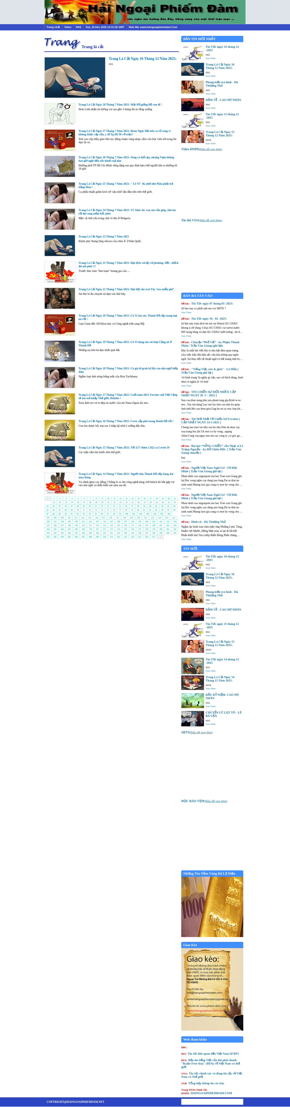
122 (152, 518)
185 (62, 533)
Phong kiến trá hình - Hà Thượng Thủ (222, 84)
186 (69, 533)
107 (48, 518)
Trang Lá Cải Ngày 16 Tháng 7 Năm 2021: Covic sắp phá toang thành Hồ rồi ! (126, 421)
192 (111, 533)
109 (62, 518)
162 (167, 525)
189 (90, 533)
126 (48, 521)
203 (55, 537)
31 (108, 502)
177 (139, 529)
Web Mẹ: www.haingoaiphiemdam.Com (153, 27)
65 (48, 510)
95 (96, 514)
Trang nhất (53, 27)
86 (174, 510)
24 (66, 502)
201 (174, 533)
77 (120, 510)
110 (69, 518)
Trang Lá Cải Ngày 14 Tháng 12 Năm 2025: (220, 678)
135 (111, 521)
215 (139, 537)
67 (60, 510)
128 (62, 521)
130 (76, 521)
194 (125, 533)
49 (84, 506)
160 (153, 525)
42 (175, 502)
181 (167, 529)
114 (96, 518)
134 (104, 521)
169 (83, 529)
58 (138, 506)
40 (163, 502)
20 (169, 498)
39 (157, 502)
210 (104, 537)
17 (151, 498)
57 (132, 506)
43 (48, 506)
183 (48, 533)
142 (160, 521)
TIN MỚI (190, 549)
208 (90, 537)
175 (125, 529)
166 (62, 529)
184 (55, 533)
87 (48, 514)
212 (118, 537)
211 (111, 537)
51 (96, 506)
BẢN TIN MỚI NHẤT (199, 39)
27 (84, 502)
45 (60, 506)
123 (159, 518)
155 (118, 525)
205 (69, 537)
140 (146, 521)
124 (166, 518)
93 (84, 514)
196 (139, 533)
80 (138, 510)
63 (168, 506)
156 (125, 525)
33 (120, 502)
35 (133, 502)
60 (150, 506)
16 (145, 498)
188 (83, 533)
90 (66, 514)
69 (72, 510)
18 (157, 498)
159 (146, 525)
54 (114, 506)
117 (117, 518)
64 (174, 506)
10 (108, 498)
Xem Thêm (211, 58)
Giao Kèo (190, 945)
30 (102, 502)
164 (48, 529)
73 (96, 510)
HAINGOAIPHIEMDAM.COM (206, 1091)
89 (60, 514)
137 (125, 521)
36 (139, 502)
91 (72, 514)
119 (131, 518)
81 (144, 510)
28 (90, 502)
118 (124, 518)
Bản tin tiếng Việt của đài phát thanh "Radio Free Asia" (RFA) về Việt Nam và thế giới (210, 1063)
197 (146, 533)
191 (104, 533)
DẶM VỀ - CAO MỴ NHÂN (223, 99)
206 (76, 537)
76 (114, 510)
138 (132, 521)
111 (76, 518)
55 (120, 506)
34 (126, 502)
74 (102, 510)
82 (150, 510)
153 (104, 525)
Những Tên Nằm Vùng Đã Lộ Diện (209, 873)
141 (153, 521)
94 (90, 514)
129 (69, 521)
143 (167, 521)
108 (55, 518)
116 (110, 518)
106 (168, 514)
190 (97, 533)
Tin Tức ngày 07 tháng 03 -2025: (207, 303)
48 (78, 506)
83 (156, 510)
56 (126, 506)
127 (55, 521)
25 (72, 502)
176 (132, 529)
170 (90, 529)
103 (147, 514)
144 (174, 521)
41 (169, 502)
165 (55, 529)
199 (160, 533)
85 (168, 510)
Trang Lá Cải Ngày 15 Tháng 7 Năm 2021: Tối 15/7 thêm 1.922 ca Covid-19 (124, 447)
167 (69, 529)
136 (118, 521)
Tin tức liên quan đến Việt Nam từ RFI (210, 1053)
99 (120, 514)
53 (108, 506)
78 (126, 510)
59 (144, 506)
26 (78, 502)
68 (66, 510)
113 (89, 518)
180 (160, 529)
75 (108, 510)
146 (55, 525)
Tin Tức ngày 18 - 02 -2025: (204, 318)
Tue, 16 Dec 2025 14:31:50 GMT (105, 27)
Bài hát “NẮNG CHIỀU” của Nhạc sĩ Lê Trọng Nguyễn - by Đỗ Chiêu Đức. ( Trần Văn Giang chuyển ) (212, 449)
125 (173, 518)
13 (126, 498)
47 (72, 506)
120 (138, 518)
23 (60, 502)
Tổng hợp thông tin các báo (202, 1083)
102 (140, 514)
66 (54, 510)
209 (97, 537)
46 (66, 506)
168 (76, 529)
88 (54, 514)
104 (154, 514)
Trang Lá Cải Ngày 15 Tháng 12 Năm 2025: (220, 133)
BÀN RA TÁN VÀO (197, 296)
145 (48, 525)
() (201, 149)
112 (82, 518)
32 (114, 502)
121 (145, 518)
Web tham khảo (195, 1039)
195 (132, 533)
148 (69, 525)
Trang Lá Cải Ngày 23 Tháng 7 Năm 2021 (104, 236)
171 (97, 529)
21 (175, 498)
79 (132, 510)
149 (76, 525)
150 (83, 525)
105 (161, 514)
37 (145, 502)
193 (118, 533)
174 (118, 529)
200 (167, 533)
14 (133, 498)
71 (84, 510)
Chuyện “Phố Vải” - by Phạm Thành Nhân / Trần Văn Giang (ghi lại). (210, 344)
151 (90, 525)
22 (54, 502)
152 (97, 525)
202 (48, 537)
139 (139, 521)
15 (139, 498)
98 (114, 514)
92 (78, 514)
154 (111, 525)
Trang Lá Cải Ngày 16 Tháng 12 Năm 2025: (142, 59)
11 (114, 498)
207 (83, 537)
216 (146, 537)
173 (111, 529)
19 (163, 498)
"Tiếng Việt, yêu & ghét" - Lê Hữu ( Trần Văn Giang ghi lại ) (209, 371)
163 (174, 525)
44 (54, 506)
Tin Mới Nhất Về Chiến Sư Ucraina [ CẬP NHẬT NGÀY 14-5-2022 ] (210, 420)
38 (151, 502)
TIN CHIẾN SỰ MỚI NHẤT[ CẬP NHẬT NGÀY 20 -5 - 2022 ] (208, 393)
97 (108, 514)
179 (153, 529)
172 (104, 529)
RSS (78, 27)
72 (90, 510)
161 (160, 525)
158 (139, 525)
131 (83, 521)
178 (146, 529)
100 (126, 514)
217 (153, 537)
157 (132, 525)
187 (76, 533)
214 (132, 537)
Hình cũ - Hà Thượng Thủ (203, 521)
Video (67, 27)
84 (162, 510)
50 (90, 506)
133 (97, 521)
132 (90, 521)
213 (125, 537)
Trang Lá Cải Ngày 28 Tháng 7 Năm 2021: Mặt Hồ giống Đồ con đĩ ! (120, 104)
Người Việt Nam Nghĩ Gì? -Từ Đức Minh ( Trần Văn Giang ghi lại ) (209, 469)
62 (162, 506)
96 (102, 514)
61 (156, 506)
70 (78, 510)
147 (62, 525)
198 (153, 533)
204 (62, 537)
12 (120, 498)
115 (103, 518)
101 (133, 514)
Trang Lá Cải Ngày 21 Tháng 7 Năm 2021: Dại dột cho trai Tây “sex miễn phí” (126, 289)
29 (96, 502)
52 (102, 506)
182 (174, 529)
